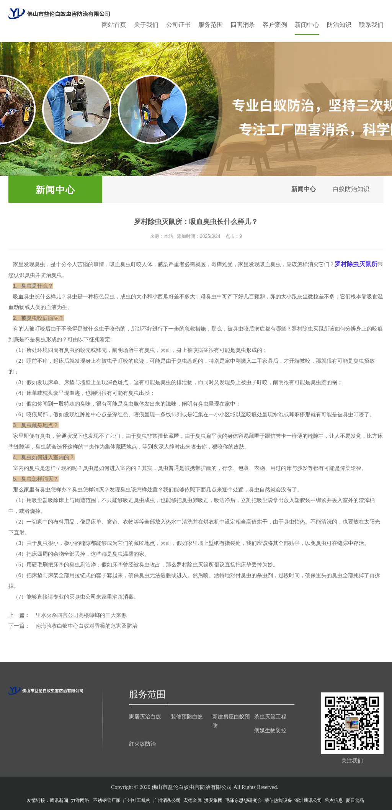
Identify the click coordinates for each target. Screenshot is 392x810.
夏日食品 (355, 800)
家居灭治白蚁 (145, 716)
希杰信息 (334, 800)
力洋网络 (80, 800)
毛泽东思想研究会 (243, 800)
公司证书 (178, 24)
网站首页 (114, 24)
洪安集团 (213, 800)
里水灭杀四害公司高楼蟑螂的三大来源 (81, 615)
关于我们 (146, 24)
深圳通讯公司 (308, 800)
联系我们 (371, 24)
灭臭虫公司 (82, 597)
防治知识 (339, 24)
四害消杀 (242, 24)
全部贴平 (289, 543)
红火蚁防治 (142, 744)
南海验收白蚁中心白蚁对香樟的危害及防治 (86, 626)
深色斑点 (117, 382)
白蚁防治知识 (350, 189)
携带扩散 (200, 468)
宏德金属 (192, 800)
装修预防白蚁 (187, 716)
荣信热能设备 (278, 800)
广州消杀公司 (167, 800)
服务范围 (210, 24)
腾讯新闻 (59, 800)
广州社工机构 (136, 800)
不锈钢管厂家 (107, 800)
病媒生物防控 (270, 730)
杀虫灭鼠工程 (270, 716)
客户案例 (275, 24)
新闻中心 (307, 24)
